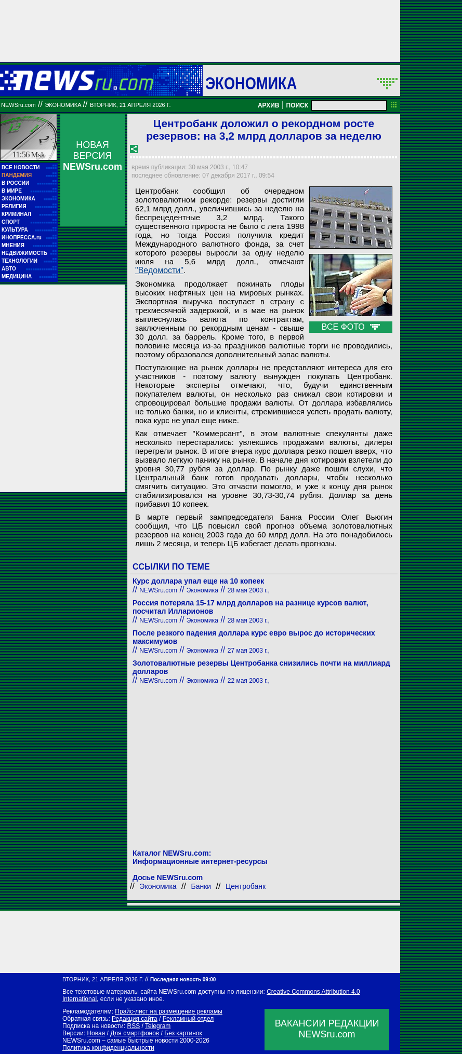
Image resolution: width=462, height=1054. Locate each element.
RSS (133, 1026)
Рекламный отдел (188, 1018)
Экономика (251, 83)
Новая (96, 1033)
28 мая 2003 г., (249, 590)
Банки (201, 886)
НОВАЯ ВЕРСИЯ (92, 156)
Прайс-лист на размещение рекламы (168, 1011)
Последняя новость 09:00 (183, 979)
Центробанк (246, 886)
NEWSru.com (18, 105)
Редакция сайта (134, 1018)
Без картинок (183, 1033)
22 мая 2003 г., (249, 680)
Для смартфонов (134, 1033)
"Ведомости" (159, 270)
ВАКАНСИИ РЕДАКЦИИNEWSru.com (327, 1028)
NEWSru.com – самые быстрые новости (120, 1040)
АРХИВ (269, 105)
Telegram (157, 1026)
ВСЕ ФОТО (351, 326)
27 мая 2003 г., (249, 650)
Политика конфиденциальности (108, 1047)
